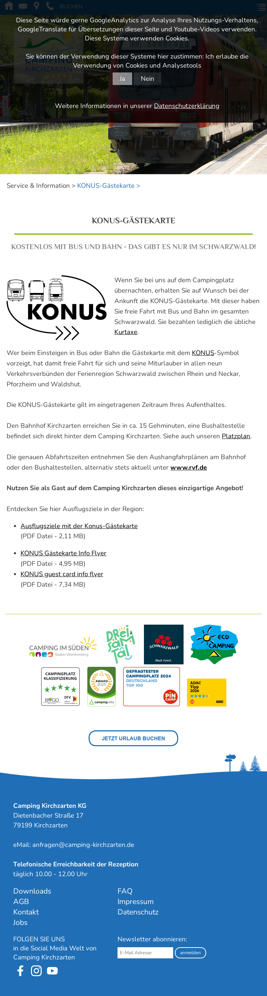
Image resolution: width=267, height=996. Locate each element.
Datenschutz (138, 912)
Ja (122, 78)
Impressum (136, 901)
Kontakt (26, 912)
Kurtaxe (125, 332)
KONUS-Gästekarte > (108, 185)
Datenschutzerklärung (186, 105)
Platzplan (236, 436)
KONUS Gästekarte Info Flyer (63, 553)
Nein (147, 78)
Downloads (32, 891)
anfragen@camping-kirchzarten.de (83, 844)
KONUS (203, 352)
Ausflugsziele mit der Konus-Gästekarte (79, 526)
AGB (21, 901)
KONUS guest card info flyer (62, 574)
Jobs (20, 922)
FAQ (125, 891)
